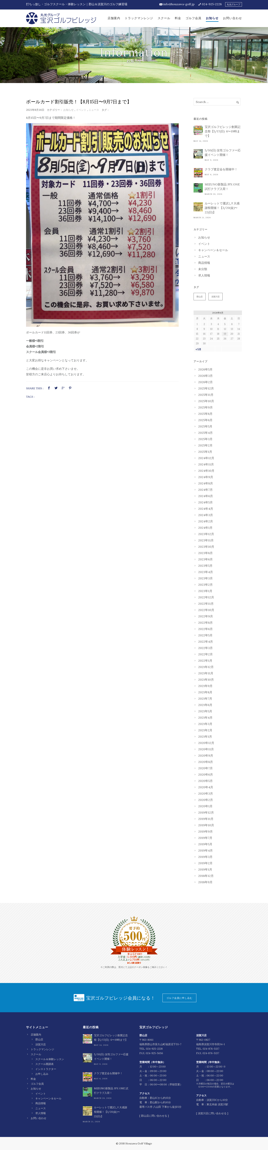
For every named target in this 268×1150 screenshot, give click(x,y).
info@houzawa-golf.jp (178, 4)
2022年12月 (206, 597)
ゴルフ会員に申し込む (179, 997)
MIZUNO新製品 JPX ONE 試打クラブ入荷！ (222, 186)
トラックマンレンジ (139, 18)
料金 (178, 18)
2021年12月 (206, 667)
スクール (164, 18)
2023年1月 (205, 591)
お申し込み (41, 1074)
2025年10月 (206, 401)
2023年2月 (205, 584)
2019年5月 (205, 844)
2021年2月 (205, 730)
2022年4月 (205, 641)
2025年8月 (205, 414)
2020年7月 (205, 768)
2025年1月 (205, 452)
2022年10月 (206, 610)
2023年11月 (206, 540)
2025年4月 (205, 433)
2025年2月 (205, 445)
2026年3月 (205, 376)
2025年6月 (205, 420)
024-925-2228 (212, 4)
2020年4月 (205, 787)
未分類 (202, 269)
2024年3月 (205, 515)
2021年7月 (205, 698)
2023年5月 (205, 565)
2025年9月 (205, 407)
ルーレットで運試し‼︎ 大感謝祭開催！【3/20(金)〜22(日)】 (222, 207)
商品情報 (204, 263)
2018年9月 (205, 882)
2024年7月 (205, 490)
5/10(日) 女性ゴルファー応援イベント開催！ (223, 152)
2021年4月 (205, 717)
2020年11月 (206, 749)
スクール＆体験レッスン (49, 1059)
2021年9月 (205, 686)
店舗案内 (114, 18)
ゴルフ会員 (193, 18)
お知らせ (212, 18)
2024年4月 (205, 508)
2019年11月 (205, 819)
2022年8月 (205, 622)
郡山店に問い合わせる (154, 1115)
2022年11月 (206, 603)
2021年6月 (205, 705)
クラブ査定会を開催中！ (221, 169)
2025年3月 (205, 439)
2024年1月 (205, 527)
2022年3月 (205, 648)
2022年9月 (205, 616)
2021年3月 (205, 724)
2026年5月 (205, 369)
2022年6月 (205, 629)
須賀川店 (215, 296)
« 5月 (198, 349)
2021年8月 (205, 692)
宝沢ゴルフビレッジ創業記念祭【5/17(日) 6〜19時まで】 (222, 131)
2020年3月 (205, 793)
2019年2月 (205, 863)
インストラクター (45, 1069)
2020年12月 (206, 743)
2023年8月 (205, 553)
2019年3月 (205, 857)
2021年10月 (206, 679)
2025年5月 (205, 426)
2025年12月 (206, 388)
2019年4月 (205, 850)
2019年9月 (205, 831)
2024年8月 (205, 483)
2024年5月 (205, 502)
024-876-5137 (211, 1048)
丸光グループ (233, 4)
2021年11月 (205, 673)
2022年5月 (205, 635)
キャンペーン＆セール (213, 250)
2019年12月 (206, 812)
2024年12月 (206, 458)
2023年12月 (206, 534)
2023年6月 (205, 559)
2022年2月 (205, 654)
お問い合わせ (232, 18)
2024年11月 (206, 464)
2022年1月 (205, 660)
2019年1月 (205, 869)
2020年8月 (205, 762)
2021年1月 (205, 736)
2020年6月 (205, 774)
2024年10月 (206, 471)
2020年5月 (205, 781)
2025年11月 (205, 395)
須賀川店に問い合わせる (212, 1113)
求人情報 (204, 275)
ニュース (94, 109)
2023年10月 (206, 546)
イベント (81, 109)
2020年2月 (205, 800)
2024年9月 (205, 477)
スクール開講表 (44, 1064)
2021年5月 (205, 711)
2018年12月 (206, 876)
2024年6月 (205, 496)
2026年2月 (205, 382)
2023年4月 (205, 572)
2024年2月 (205, 521)
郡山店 (200, 296)
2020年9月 (205, 755)
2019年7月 (205, 838)
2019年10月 (206, 825)
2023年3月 (205, 578)
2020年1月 (205, 806)
